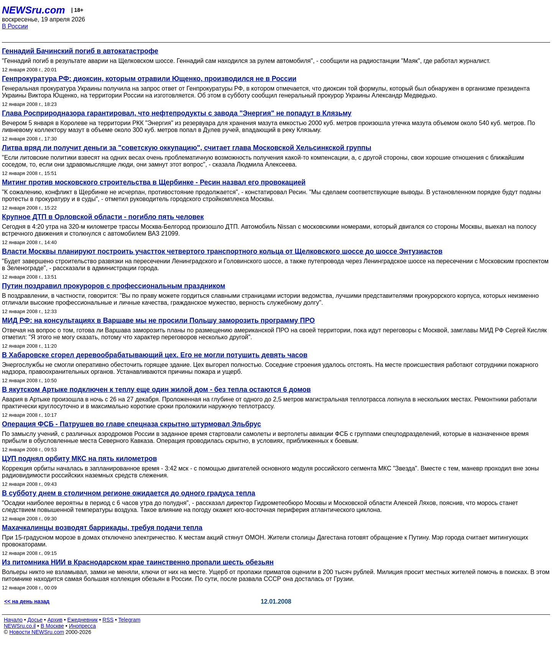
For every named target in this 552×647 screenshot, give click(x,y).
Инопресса (82, 626)
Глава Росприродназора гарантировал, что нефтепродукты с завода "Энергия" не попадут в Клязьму (177, 113)
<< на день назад (26, 601)
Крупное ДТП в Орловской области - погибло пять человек (103, 217)
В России (15, 26)
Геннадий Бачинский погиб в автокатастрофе (80, 51)
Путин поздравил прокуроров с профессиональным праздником (113, 286)
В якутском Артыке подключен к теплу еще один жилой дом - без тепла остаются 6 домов (156, 389)
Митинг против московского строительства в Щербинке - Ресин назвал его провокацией (154, 182)
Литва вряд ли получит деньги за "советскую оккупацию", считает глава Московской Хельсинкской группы (186, 148)
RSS (107, 620)
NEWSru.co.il (20, 626)
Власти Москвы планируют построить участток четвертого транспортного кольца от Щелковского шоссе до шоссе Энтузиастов (222, 251)
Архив (55, 620)
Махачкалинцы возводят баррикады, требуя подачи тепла (102, 527)
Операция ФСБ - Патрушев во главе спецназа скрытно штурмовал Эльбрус (131, 424)
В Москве (52, 626)
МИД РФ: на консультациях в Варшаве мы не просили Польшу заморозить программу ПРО (158, 320)
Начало (13, 620)
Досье (35, 620)
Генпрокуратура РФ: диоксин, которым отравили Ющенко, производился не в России (149, 79)
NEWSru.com (33, 10)
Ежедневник (82, 620)
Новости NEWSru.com (36, 632)
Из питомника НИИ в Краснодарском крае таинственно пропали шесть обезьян (138, 562)
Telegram (129, 620)
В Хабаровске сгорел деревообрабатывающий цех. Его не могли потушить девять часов (154, 355)
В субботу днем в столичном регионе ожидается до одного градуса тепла (128, 493)
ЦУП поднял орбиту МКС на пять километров (79, 458)
